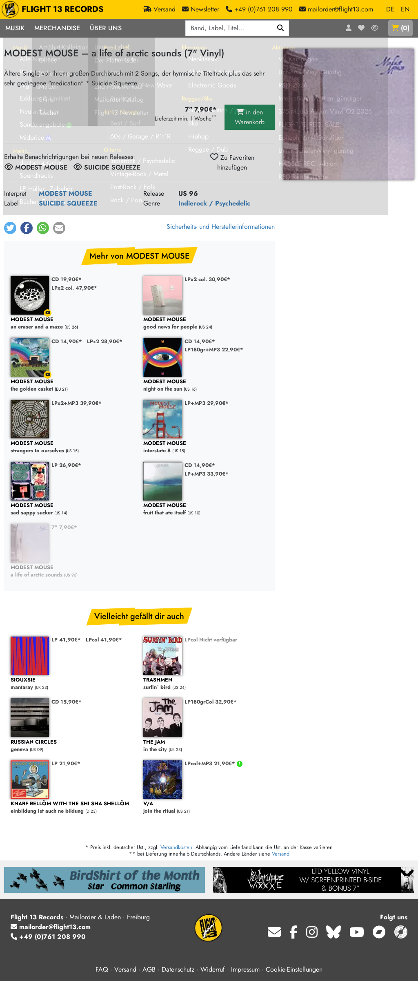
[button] (10, 228)
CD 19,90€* (66, 279)
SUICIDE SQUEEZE (68, 203)
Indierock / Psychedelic (214, 203)
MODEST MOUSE (65, 193)
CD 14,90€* (66, 341)
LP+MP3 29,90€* (207, 403)
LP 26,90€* (66, 465)
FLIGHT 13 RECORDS (54, 9)
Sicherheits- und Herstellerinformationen (221, 226)
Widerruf (212, 969)
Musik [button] (14, 28)
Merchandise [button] (57, 28)
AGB (149, 969)
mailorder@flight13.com (51, 927)
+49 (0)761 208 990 (48, 936)
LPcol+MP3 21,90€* (211, 763)
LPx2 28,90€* (104, 341)
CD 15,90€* (66, 702)
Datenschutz (178, 969)
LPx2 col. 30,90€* (207, 279)
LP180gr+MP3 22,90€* (214, 349)
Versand (280, 854)
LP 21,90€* (65, 763)
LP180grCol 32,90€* (211, 702)
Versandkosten (176, 847)
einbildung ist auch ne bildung (73, 807)
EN (405, 9)
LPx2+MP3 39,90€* (76, 403)
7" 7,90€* (64, 527)
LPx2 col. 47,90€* (74, 288)
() (400, 28)
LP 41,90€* (66, 640)
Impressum (245, 969)
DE (390, 9)
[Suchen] (280, 28)
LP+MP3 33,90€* (207, 474)
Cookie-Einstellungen (294, 969)
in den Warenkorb (250, 117)
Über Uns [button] (106, 28)
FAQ (102, 969)
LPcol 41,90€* (104, 640)
